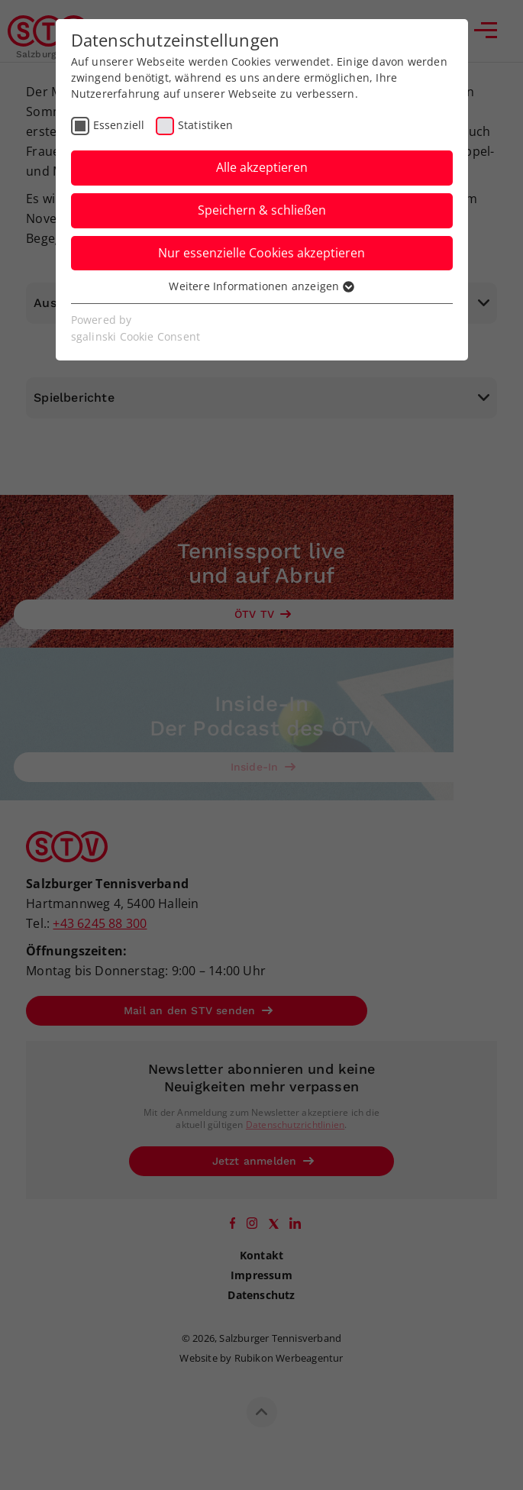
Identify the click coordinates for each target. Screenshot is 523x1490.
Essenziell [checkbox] (119, 125)
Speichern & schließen (262, 210)
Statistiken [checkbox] (205, 125)
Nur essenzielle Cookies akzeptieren (261, 252)
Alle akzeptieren (262, 167)
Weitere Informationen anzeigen (261, 286)
